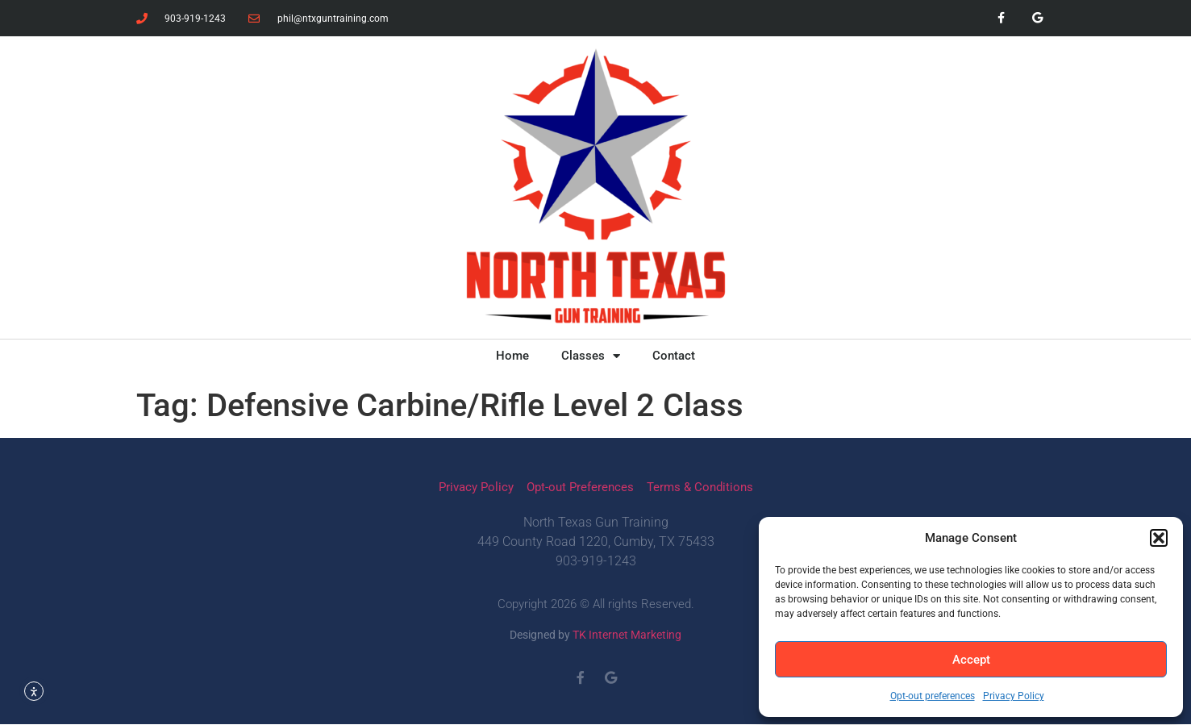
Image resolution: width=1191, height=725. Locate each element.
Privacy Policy (1013, 696)
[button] (1159, 538)
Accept (971, 659)
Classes (590, 356)
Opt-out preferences (932, 696)
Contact (673, 355)
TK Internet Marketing (627, 634)
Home (512, 355)
